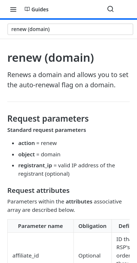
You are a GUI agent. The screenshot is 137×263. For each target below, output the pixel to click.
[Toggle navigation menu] (13, 9)
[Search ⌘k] (110, 9)
